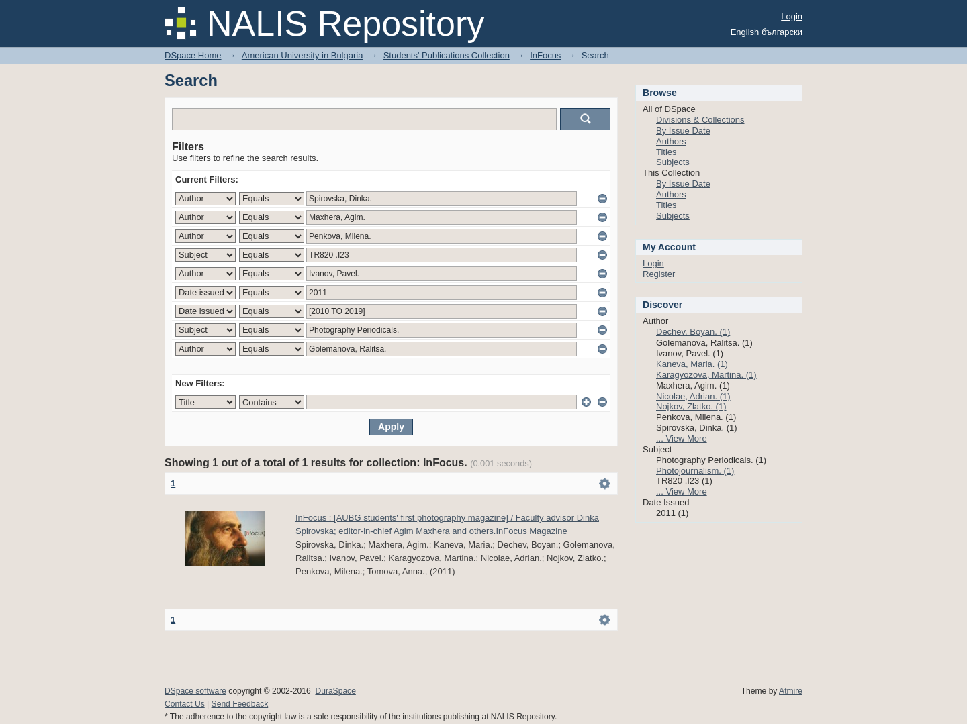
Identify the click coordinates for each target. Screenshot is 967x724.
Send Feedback (240, 704)
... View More (681, 438)
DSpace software (195, 691)
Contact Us (185, 704)
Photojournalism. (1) (695, 471)
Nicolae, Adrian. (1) (693, 396)
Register (659, 274)
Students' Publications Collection (446, 55)
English (745, 32)
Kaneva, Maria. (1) (692, 364)
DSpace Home (193, 55)
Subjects (673, 162)
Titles (666, 152)
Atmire (790, 691)
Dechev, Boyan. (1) (693, 332)
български (782, 32)
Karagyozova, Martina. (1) (706, 375)
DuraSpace (335, 691)
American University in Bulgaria (302, 55)
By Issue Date (683, 130)
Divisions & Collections (700, 120)
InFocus (545, 55)
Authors (671, 141)
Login (791, 16)
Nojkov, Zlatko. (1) (691, 406)
